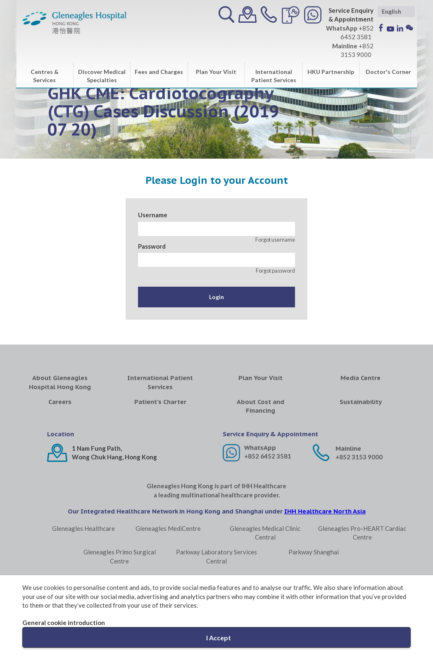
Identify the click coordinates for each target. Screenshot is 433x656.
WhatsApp (260, 448)
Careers (59, 402)
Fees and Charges (159, 71)
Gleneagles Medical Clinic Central (265, 533)
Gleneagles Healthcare (83, 528)
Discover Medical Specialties (102, 75)
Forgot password (275, 270)
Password (152, 246)
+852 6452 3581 (267, 456)
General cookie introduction (63, 622)
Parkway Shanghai (313, 552)
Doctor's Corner (388, 71)
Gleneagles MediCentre (168, 528)
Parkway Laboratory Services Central (216, 556)
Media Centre (360, 378)
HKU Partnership (330, 71)
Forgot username (275, 239)
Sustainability (361, 402)
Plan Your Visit (216, 71)
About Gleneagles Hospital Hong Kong (60, 382)
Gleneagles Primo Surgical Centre (119, 556)
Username (152, 215)
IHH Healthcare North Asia (325, 511)
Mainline (348, 448)
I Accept (218, 638)
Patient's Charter (160, 402)
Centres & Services (45, 75)
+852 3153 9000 (359, 457)
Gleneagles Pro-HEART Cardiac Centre (362, 533)
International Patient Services (273, 75)
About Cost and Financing (260, 406)
